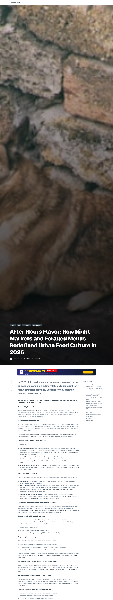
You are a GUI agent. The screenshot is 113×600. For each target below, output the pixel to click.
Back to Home (15, 2)
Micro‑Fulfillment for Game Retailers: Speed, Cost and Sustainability (48, 490)
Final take (88, 418)
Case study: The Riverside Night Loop (94, 398)
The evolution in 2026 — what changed (94, 389)
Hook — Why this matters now (94, 384)
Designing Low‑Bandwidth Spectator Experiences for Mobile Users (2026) (47, 510)
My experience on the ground (93, 386)
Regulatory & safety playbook (93, 401)
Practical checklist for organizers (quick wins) (94, 411)
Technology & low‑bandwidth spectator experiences (93, 394)
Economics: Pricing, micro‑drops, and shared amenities (94, 404)
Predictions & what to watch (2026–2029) (93, 415)
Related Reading (90, 420)
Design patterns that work (92, 392)
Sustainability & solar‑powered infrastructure (94, 408)
